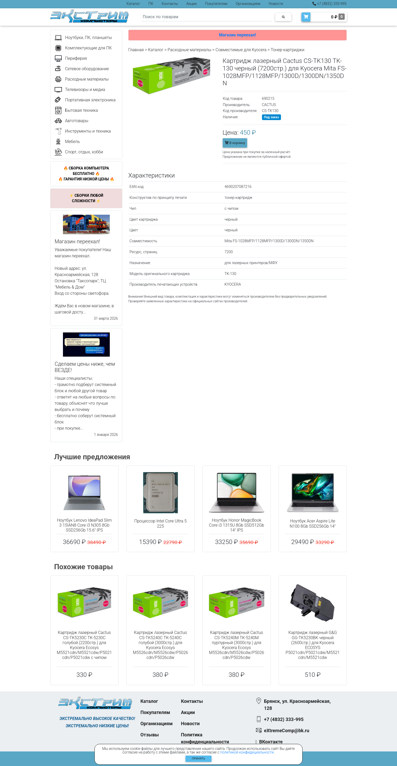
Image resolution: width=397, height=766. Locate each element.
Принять (198, 758)
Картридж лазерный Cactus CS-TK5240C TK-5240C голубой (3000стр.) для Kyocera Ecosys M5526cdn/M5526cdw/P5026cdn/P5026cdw (160, 645)
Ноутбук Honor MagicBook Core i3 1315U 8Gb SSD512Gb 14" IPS (236, 525)
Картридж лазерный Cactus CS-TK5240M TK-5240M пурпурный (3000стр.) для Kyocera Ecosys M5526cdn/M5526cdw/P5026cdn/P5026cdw (236, 645)
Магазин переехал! (237, 34)
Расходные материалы (189, 49)
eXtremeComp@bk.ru (286, 730)
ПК (151, 4)
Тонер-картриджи (287, 49)
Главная (136, 49)
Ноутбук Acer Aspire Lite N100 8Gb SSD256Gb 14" (313, 523)
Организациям (248, 4)
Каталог (133, 4)
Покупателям (216, 4)
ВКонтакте (271, 741)
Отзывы (149, 734)
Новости (276, 4)
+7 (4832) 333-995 (329, 4)
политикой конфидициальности (247, 752)
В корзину (235, 143)
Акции (191, 4)
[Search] (207, 17)
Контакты (170, 4)
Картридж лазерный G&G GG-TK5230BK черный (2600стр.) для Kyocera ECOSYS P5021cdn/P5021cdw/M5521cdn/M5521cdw (313, 645)
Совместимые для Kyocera (240, 49)
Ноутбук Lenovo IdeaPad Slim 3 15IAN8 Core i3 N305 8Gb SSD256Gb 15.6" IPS (84, 525)
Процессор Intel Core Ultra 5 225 (160, 523)
